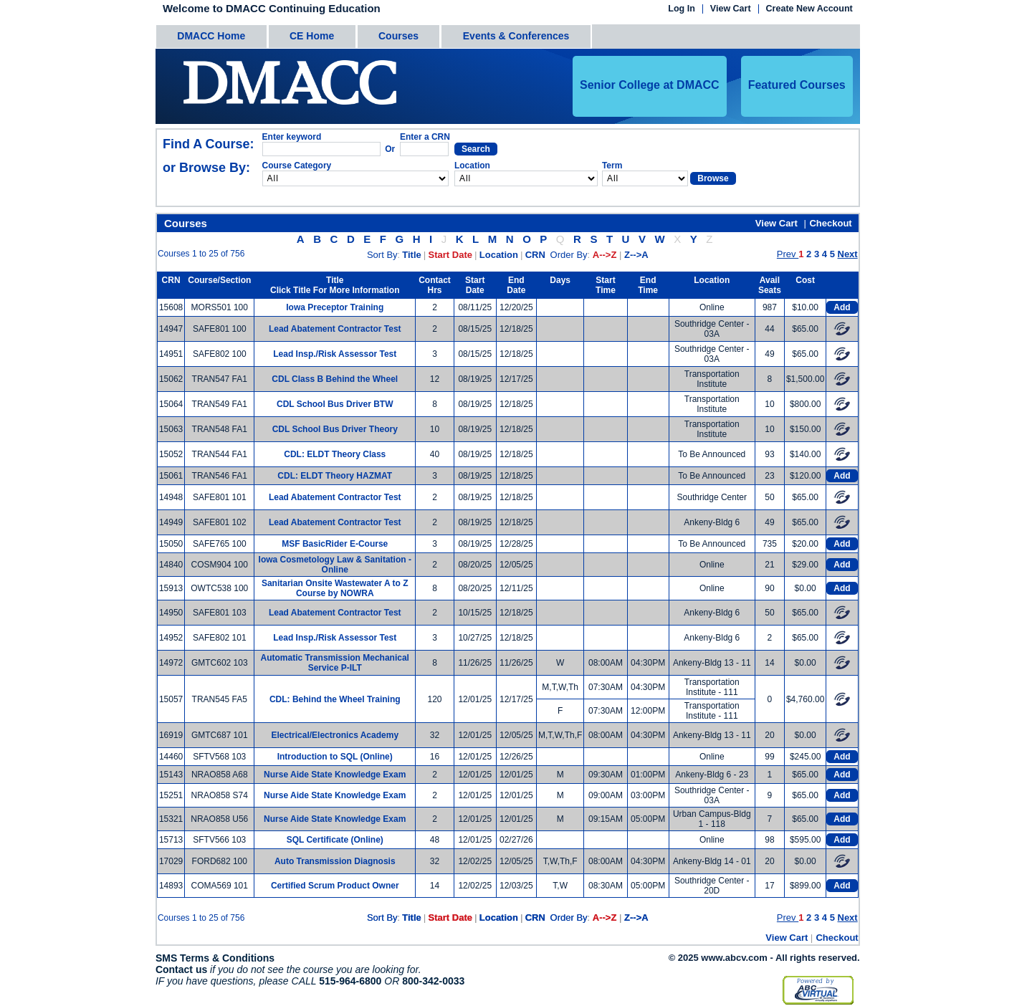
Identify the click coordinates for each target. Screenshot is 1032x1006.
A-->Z (605, 254)
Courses (398, 36)
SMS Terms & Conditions (215, 958)
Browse (712, 178)
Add (841, 307)
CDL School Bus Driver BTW (335, 404)
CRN (535, 254)
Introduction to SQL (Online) (335, 757)
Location (498, 254)
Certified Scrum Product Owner (335, 886)
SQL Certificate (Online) (335, 840)
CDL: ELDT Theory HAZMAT (334, 476)
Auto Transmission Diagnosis (335, 861)
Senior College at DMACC (650, 85)
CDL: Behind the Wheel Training (335, 699)
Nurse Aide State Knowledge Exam (335, 775)
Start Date (450, 254)
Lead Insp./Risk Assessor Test (334, 354)
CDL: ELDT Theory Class (335, 454)
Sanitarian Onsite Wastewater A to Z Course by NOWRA (335, 588)
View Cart (730, 9)
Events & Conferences (516, 36)
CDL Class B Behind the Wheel (335, 379)
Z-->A (636, 254)
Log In (681, 9)
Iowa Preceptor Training (334, 307)
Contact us (181, 969)
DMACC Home (211, 36)
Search (476, 149)
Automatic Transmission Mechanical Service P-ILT (335, 663)
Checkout (830, 223)
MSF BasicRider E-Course (335, 544)
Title (411, 254)
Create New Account (809, 9)
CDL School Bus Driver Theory (335, 429)
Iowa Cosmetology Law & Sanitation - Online (335, 565)
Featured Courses (797, 85)
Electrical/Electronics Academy (334, 735)
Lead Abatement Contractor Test (335, 329)
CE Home (312, 36)
